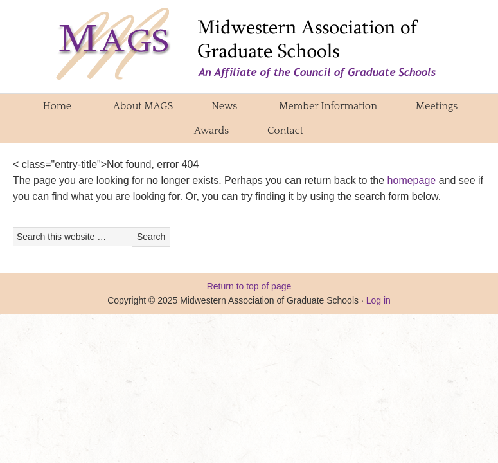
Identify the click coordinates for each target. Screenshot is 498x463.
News (224, 106)
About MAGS (139, 106)
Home (57, 106)
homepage (411, 180)
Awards (207, 130)
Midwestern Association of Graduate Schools (249, 45)
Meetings (432, 106)
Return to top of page (249, 286)
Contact (285, 130)
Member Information (324, 106)
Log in (378, 300)
